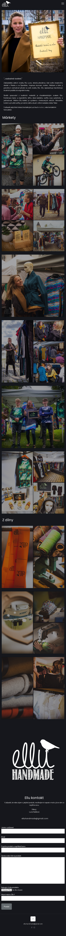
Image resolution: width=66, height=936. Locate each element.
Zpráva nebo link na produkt (33, 869)
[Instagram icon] (34, 927)
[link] (33, 41)
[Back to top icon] (33, 918)
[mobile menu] (63, 4)
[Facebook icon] (32, 927)
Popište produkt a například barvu (33, 849)
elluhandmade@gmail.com (35, 818)
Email (33, 839)
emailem (41, 107)
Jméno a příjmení (33, 830)
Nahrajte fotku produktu (33, 889)
